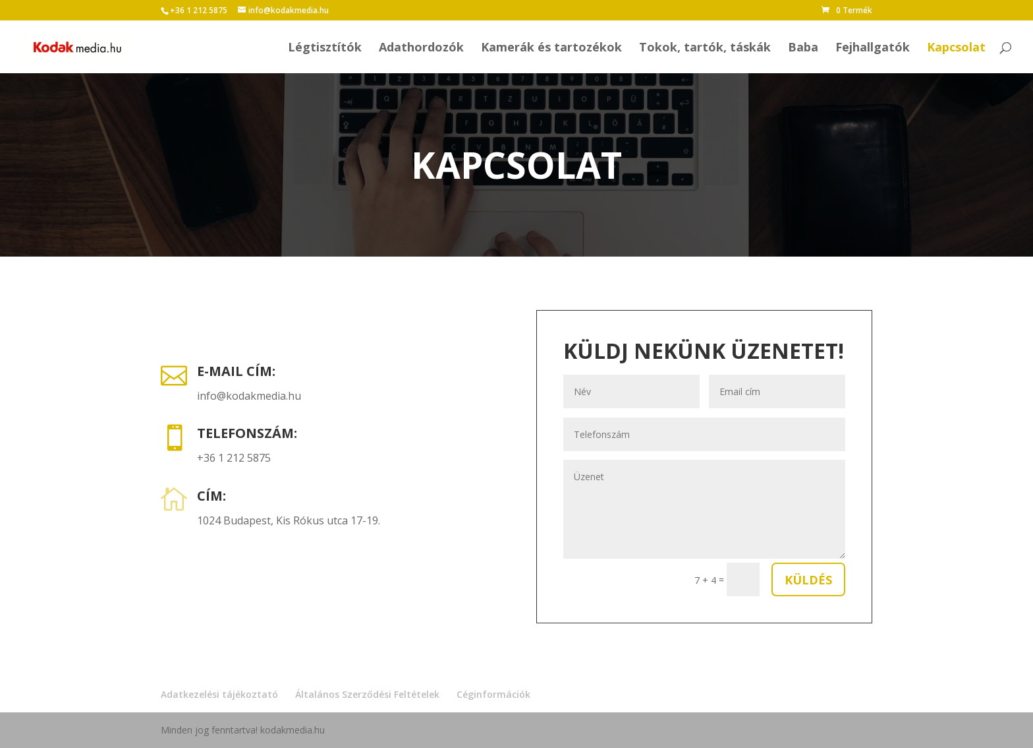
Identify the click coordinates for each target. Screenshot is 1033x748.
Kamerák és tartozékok (551, 48)
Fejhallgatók (872, 48)
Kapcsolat (956, 48)
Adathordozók (421, 48)
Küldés (808, 580)
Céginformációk (493, 694)
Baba (803, 48)
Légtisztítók (325, 48)
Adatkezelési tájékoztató (219, 694)
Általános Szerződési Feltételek (367, 694)
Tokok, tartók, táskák (705, 48)
